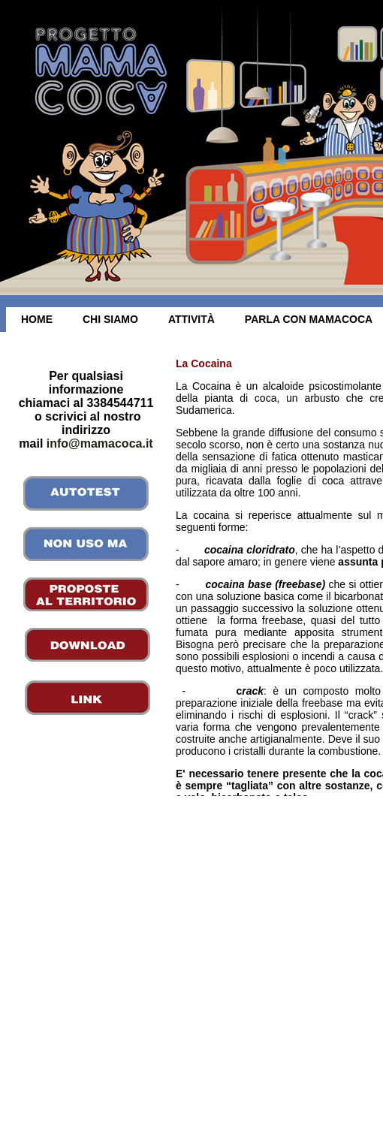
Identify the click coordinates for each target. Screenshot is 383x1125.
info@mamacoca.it (100, 443)
